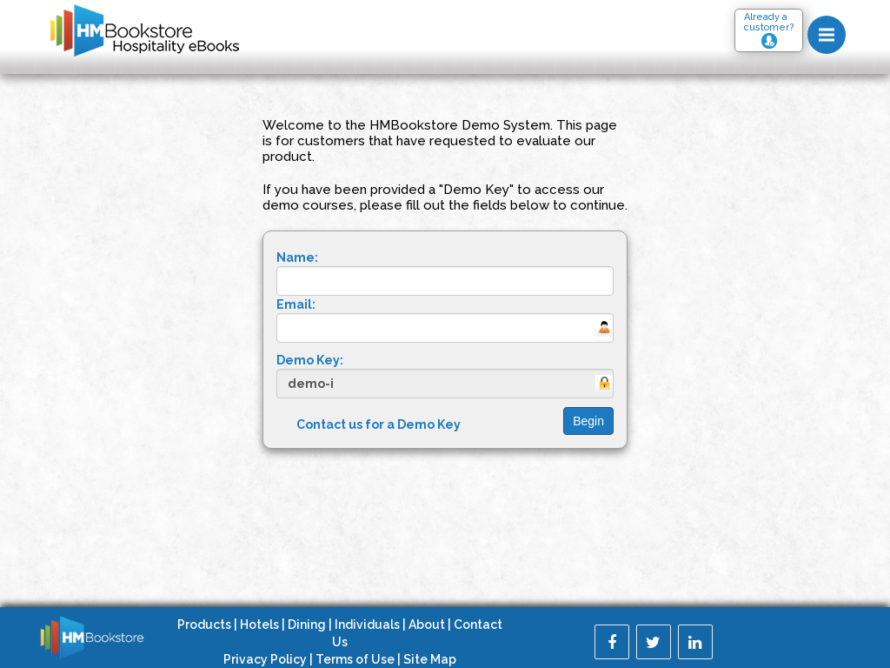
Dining (307, 624)
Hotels (259, 624)
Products (204, 624)
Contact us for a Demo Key (378, 424)
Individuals (367, 624)
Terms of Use (355, 659)
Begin (588, 421)
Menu (832, 27)
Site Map (429, 659)
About (426, 624)
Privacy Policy (265, 659)
